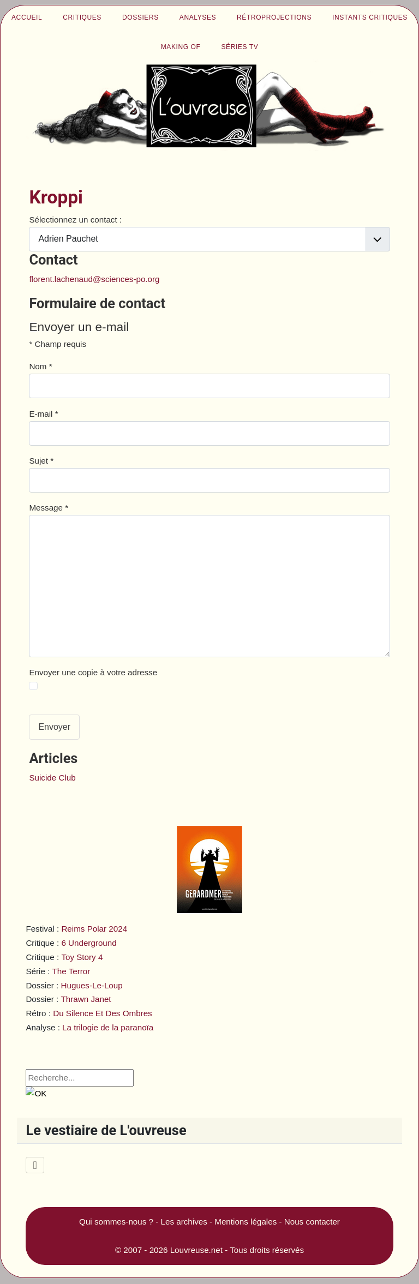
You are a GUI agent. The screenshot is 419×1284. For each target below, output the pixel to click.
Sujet (41, 460)
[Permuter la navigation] (35, 1165)
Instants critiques (370, 17)
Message (48, 507)
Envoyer (54, 726)
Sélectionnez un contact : (75, 219)
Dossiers (140, 17)
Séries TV (239, 47)
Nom (40, 366)
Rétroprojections (274, 17)
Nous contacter (312, 1221)
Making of (181, 47)
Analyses (197, 17)
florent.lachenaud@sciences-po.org (94, 279)
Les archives (184, 1221)
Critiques (82, 17)
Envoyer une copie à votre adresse (93, 672)
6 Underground (88, 942)
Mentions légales (245, 1221)
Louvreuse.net (196, 1250)
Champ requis (57, 344)
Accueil (26, 17)
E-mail (43, 413)
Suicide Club (52, 777)
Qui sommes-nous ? (116, 1221)
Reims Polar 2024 (94, 928)
